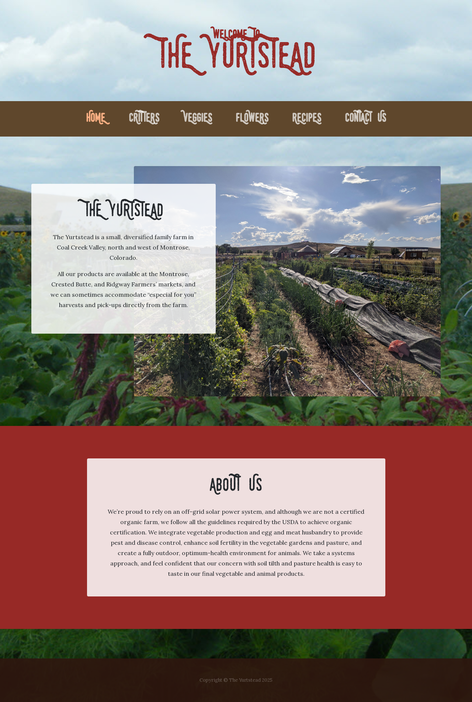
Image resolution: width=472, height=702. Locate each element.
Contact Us (365, 119)
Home (97, 117)
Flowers (252, 119)
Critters (144, 119)
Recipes (306, 119)
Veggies (197, 119)
